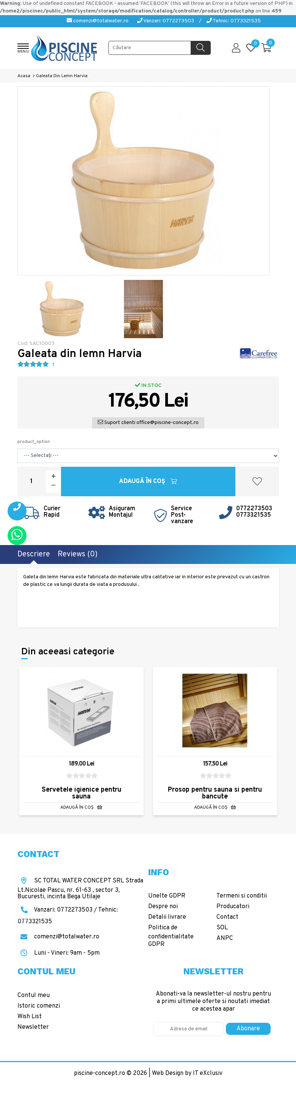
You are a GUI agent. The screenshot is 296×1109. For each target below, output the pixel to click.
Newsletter (33, 1027)
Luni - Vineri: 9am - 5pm (58, 953)
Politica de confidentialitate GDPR (171, 936)
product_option (33, 442)
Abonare (248, 1029)
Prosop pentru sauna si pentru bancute (215, 793)
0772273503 (254, 509)
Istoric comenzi (38, 1006)
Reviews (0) (77, 554)
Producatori (232, 906)
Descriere (33, 554)
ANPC (224, 938)
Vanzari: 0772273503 (165, 21)
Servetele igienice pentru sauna (81, 793)
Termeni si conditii (241, 896)
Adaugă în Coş (148, 481)
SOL (222, 928)
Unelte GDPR (166, 896)
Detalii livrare (167, 917)
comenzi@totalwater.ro (97, 21)
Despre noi (163, 906)
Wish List (29, 1016)
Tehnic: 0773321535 (234, 21)
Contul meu (33, 995)
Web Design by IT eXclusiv (187, 1073)
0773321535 (253, 515)
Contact (227, 917)
